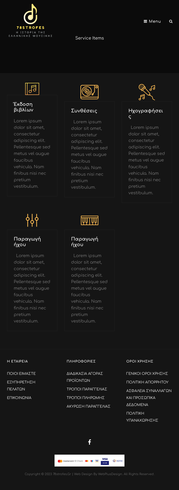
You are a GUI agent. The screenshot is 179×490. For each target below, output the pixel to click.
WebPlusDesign (110, 474)
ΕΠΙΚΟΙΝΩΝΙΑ (19, 398)
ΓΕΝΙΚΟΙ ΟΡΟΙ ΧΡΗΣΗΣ (147, 374)
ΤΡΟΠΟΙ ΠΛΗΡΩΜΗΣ (86, 398)
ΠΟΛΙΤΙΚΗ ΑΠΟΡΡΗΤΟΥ (147, 382)
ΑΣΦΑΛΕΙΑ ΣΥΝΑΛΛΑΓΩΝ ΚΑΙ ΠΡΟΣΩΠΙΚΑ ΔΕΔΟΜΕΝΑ (149, 398)
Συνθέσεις (84, 111)
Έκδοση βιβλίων (23, 107)
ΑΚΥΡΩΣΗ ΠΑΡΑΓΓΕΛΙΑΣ (88, 407)
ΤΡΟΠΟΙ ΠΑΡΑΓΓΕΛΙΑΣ (87, 389)
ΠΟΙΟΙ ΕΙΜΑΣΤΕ (21, 374)
